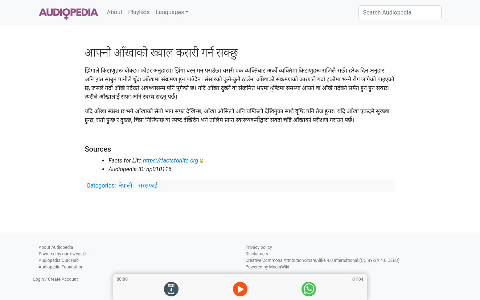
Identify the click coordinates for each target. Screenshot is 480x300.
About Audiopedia (56, 247)
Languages (170, 12)
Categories (101, 185)
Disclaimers (257, 253)
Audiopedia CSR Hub (59, 260)
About (115, 12)
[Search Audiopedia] (400, 12)
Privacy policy (259, 247)
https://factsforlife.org (170, 160)
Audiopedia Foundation (61, 267)
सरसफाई (147, 185)
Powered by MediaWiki (268, 267)
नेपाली (125, 185)
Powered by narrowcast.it (63, 253)
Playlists (139, 12)
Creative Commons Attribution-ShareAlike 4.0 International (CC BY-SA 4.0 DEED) (323, 260)
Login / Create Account (55, 279)
